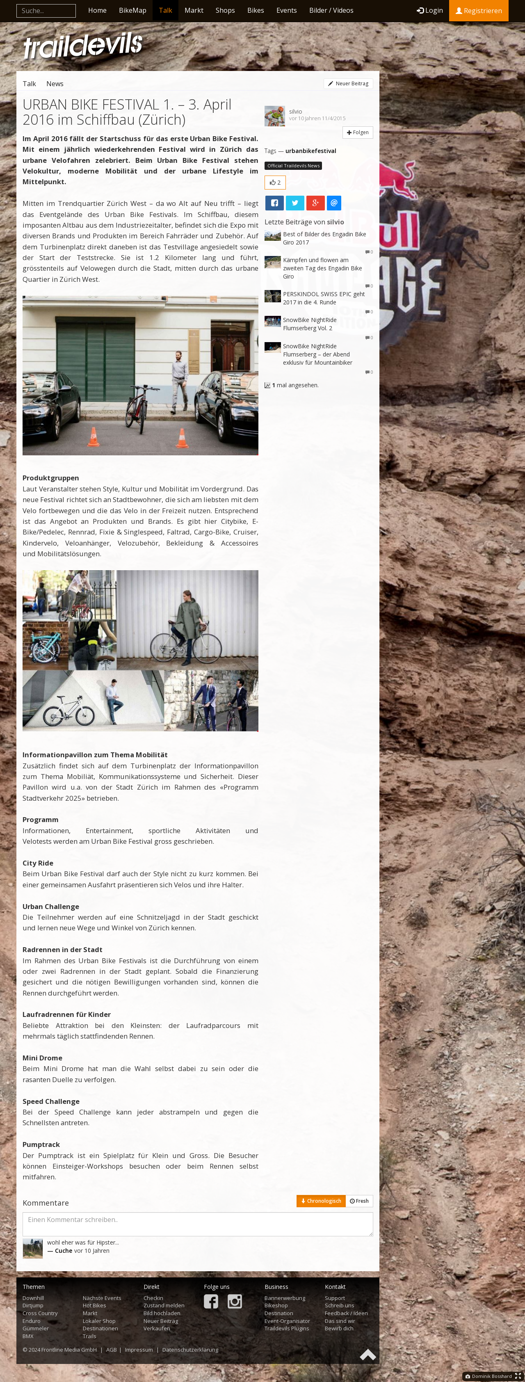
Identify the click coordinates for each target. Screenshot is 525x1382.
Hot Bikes (94, 1305)
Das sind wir (340, 1321)
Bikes (255, 10)
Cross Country (40, 1313)
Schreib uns (339, 1305)
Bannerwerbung (285, 1298)
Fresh (359, 1200)
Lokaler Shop (99, 1321)
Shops (225, 10)
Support (335, 1298)
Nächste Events (102, 1298)
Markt (194, 10)
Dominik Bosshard (489, 1376)
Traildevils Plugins (287, 1328)
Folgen (358, 132)
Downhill (33, 1298)
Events (286, 10)
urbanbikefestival (310, 151)
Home (97, 10)
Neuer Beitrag (348, 83)
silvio (295, 111)
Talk (165, 10)
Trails (89, 1336)
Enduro (32, 1321)
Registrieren (479, 10)
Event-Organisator (287, 1321)
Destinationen (100, 1328)
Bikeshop (276, 1305)
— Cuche (59, 1250)
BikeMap (132, 10)
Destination (279, 1313)
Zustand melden (164, 1305)
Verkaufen (157, 1328)
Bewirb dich (339, 1328)
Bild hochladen (162, 1313)
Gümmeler (36, 1328)
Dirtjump (33, 1305)
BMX (28, 1336)
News (55, 83)
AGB (111, 1349)
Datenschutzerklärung (190, 1349)
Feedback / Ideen (346, 1313)
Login (430, 10)
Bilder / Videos (331, 10)
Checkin (153, 1298)
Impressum (139, 1349)
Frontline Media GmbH (69, 1349)
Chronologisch (321, 1200)
